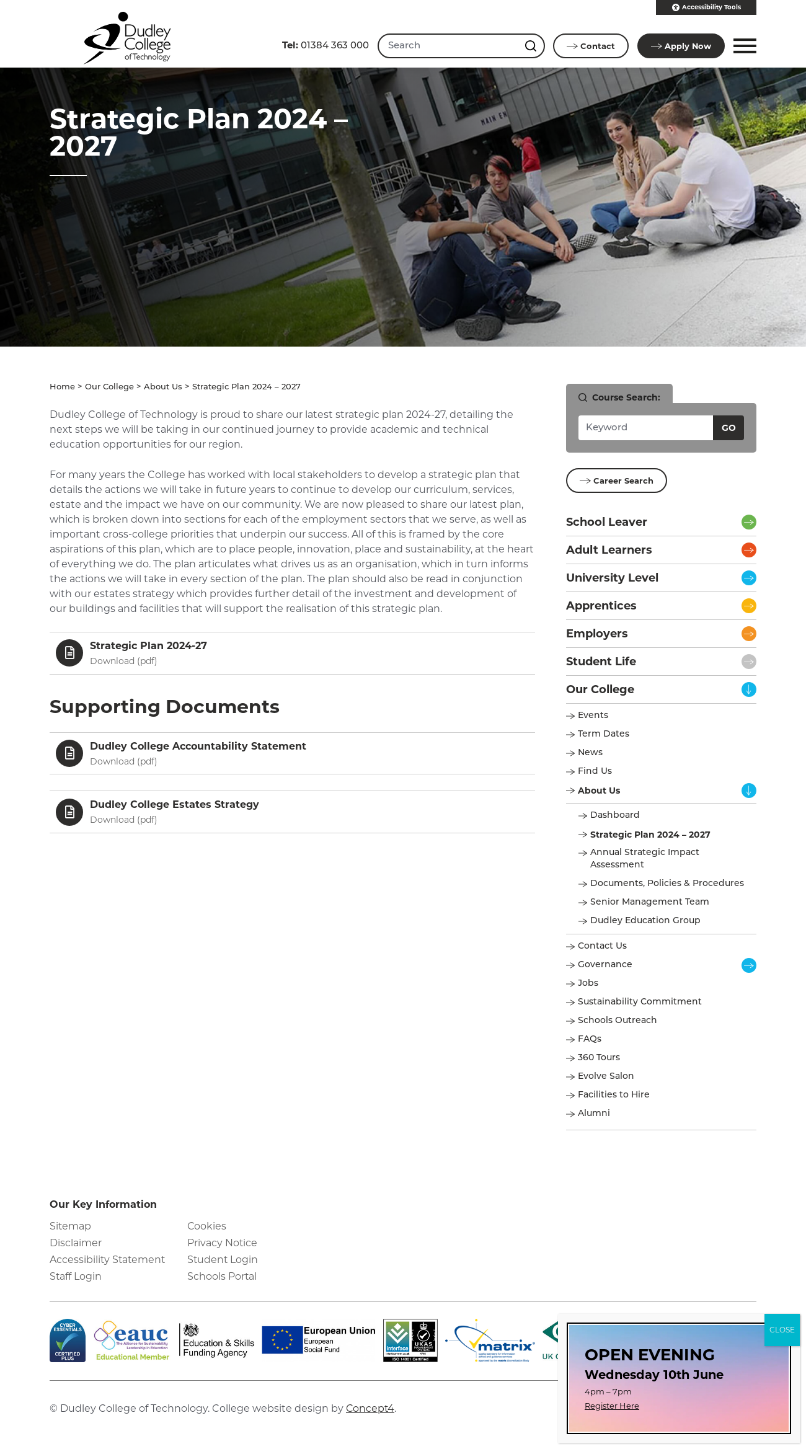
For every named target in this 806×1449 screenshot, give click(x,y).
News (590, 753)
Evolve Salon (606, 1076)
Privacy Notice (222, 1243)
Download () (123, 661)
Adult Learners (609, 550)
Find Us (595, 771)
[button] (743, 46)
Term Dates (603, 734)
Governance (605, 965)
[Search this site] (531, 45)
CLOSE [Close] (782, 1329)
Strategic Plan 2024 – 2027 (650, 834)
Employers (597, 633)
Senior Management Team (649, 902)
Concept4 (371, 1408)
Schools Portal (222, 1277)
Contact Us (602, 946)
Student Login (223, 1259)
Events (593, 715)
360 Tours (599, 1058)
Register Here (612, 1406)
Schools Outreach (617, 1021)
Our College (109, 387)
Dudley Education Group (645, 921)
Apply (680, 46)
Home (62, 387)
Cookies (207, 1226)
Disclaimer (76, 1243)
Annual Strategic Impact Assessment (644, 859)
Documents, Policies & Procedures (667, 883)
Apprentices (601, 606)
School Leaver (606, 522)
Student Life (601, 661)
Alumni (594, 1114)
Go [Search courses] (729, 427)
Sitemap (71, 1226)
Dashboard (615, 815)
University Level (612, 578)
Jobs (588, 983)
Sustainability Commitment (640, 1002)
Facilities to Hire (615, 1095)
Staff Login (76, 1277)
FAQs (589, 1039)
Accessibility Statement (108, 1259)
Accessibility (706, 7)
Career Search (616, 480)
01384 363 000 (324, 45)
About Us (163, 387)
